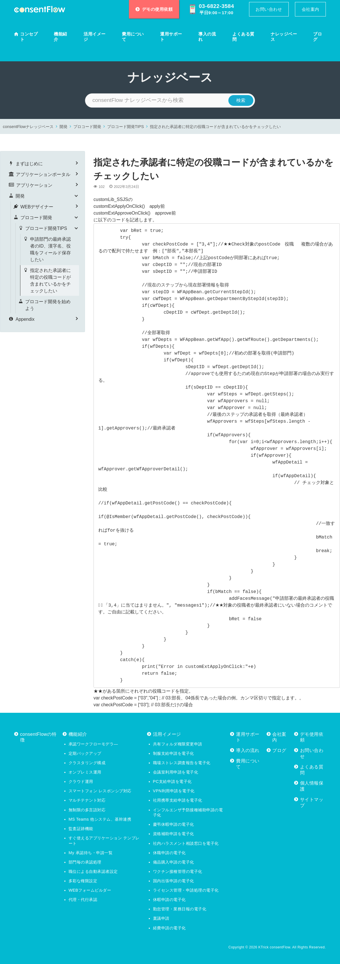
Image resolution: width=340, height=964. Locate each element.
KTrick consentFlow (274, 947)
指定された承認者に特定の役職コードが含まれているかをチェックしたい (215, 126)
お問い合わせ (269, 9)
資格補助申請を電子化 (173, 833)
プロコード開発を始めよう (48, 305)
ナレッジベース (284, 37)
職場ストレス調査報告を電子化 (182, 762)
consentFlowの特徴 (38, 737)
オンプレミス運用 (85, 772)
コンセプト (29, 37)
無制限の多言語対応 (87, 810)
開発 (63, 126)
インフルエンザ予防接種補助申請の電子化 (188, 813)
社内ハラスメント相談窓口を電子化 (186, 843)
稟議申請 (161, 918)
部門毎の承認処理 (85, 862)
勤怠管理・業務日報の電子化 (180, 909)
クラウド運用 (81, 781)
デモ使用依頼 (312, 737)
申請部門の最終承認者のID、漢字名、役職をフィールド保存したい (50, 249)
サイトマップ (312, 802)
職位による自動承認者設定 (93, 871)
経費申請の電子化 (169, 928)
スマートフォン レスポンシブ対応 (100, 791)
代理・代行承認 (83, 899)
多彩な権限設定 (83, 881)
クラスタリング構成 (87, 762)
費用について (133, 37)
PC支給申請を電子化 (172, 781)
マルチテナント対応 (87, 800)
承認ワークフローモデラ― (93, 744)
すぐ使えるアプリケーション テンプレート (104, 841)
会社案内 (310, 9)
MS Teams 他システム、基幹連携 (100, 819)
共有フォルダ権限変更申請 (177, 744)
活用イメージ (95, 37)
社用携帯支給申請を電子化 (177, 800)
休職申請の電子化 (169, 852)
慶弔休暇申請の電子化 (173, 824)
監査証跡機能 (81, 828)
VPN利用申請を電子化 (174, 791)
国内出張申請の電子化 (173, 881)
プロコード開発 (87, 126)
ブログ (317, 37)
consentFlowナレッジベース (28, 126)
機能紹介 (60, 37)
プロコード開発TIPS (125, 126)
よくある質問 (243, 37)
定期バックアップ (85, 753)
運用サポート (171, 37)
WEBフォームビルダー (90, 890)
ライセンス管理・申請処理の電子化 (186, 890)
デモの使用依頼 (154, 9)
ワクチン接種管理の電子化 (177, 871)
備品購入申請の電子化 (173, 862)
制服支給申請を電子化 (173, 753)
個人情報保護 (312, 786)
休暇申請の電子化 (169, 899)
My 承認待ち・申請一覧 (90, 852)
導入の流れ (207, 37)
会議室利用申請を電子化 (175, 772)
